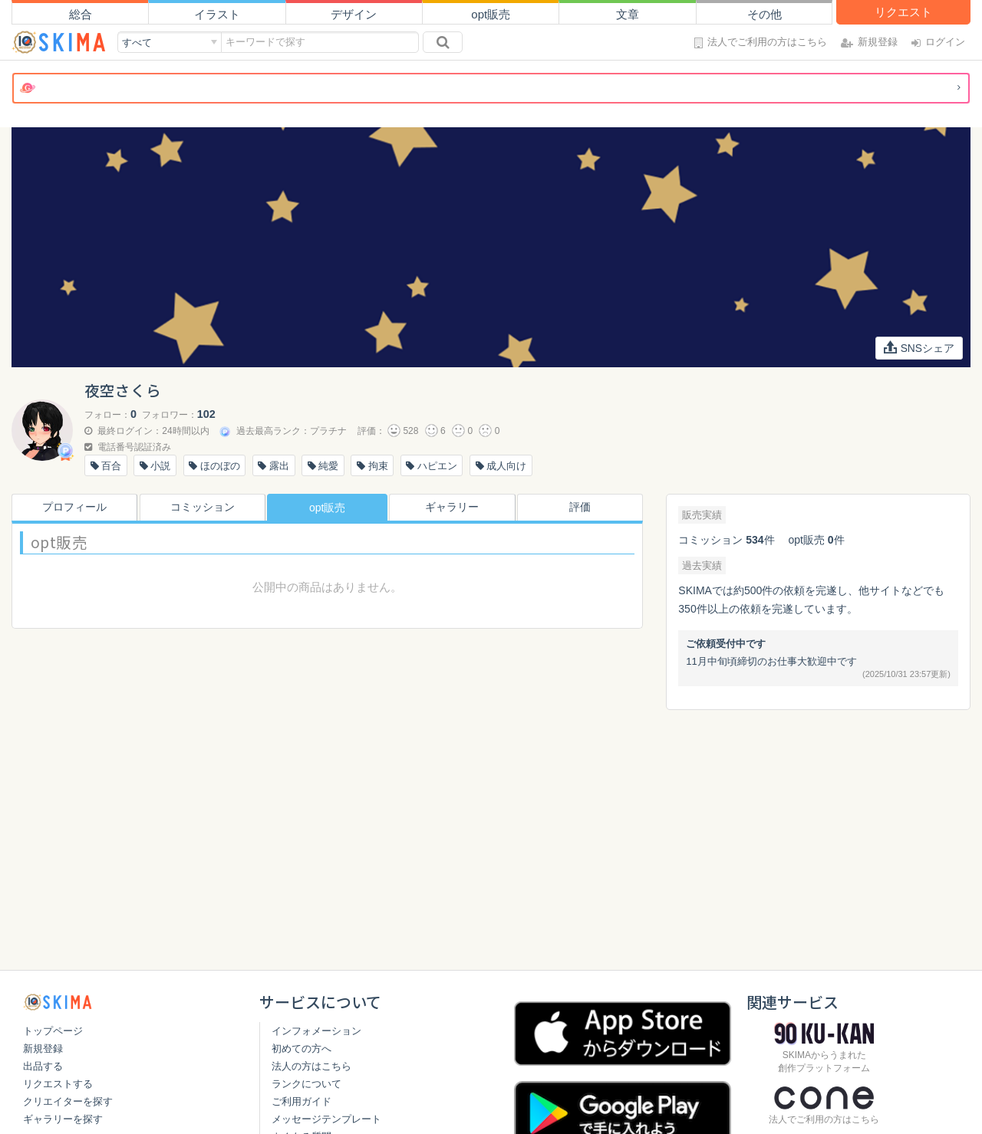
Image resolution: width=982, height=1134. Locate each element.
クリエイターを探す (68, 1101)
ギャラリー (455, 507)
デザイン (354, 14)
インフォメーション (316, 1031)
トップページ (53, 1031)
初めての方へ (301, 1048)
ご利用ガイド (301, 1101)
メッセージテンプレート (326, 1119)
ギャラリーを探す (63, 1119)
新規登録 (43, 1048)
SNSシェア (918, 348)
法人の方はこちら (311, 1066)
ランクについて (306, 1084)
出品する (43, 1066)
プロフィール (71, 507)
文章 (627, 14)
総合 (80, 14)
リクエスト (903, 11)
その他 (764, 14)
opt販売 (490, 14)
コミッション (199, 507)
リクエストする (58, 1084)
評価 (583, 507)
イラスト (217, 14)
